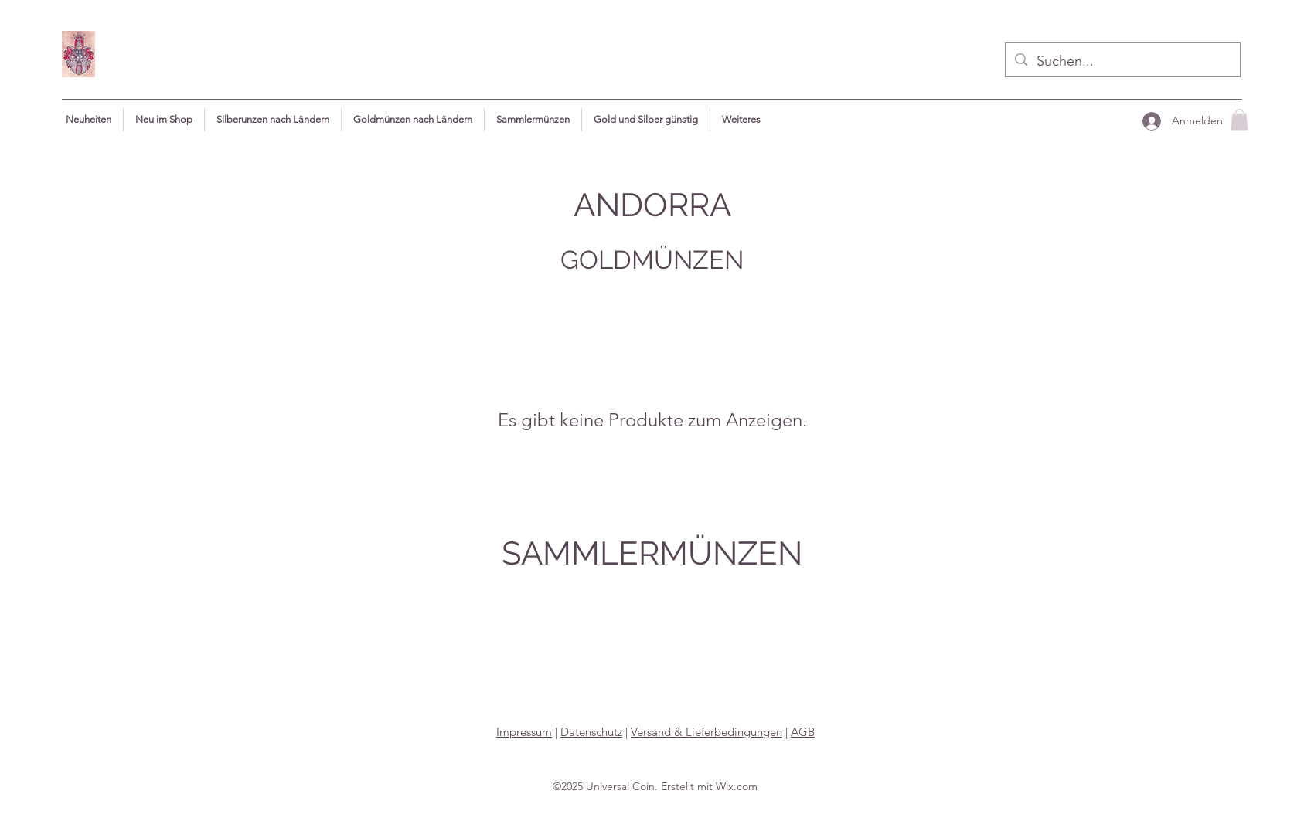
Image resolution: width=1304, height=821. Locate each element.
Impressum (524, 731)
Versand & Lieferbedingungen (706, 731)
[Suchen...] (1122, 61)
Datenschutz (591, 731)
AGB (803, 731)
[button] (741, 119)
